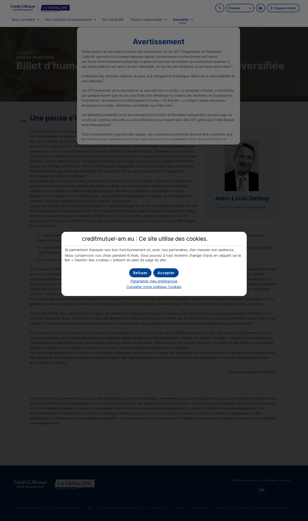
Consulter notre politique (153, 287)
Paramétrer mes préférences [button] (154, 281)
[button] (166, 272)
